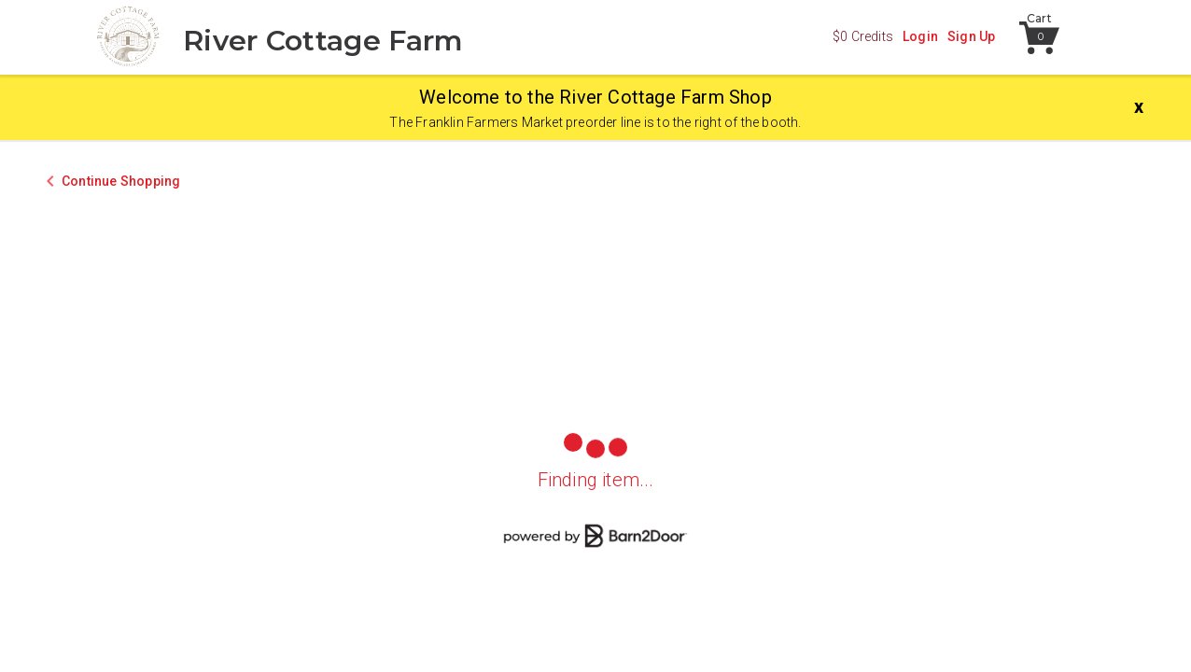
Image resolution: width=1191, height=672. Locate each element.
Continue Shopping (121, 181)
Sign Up (971, 36)
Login (920, 36)
